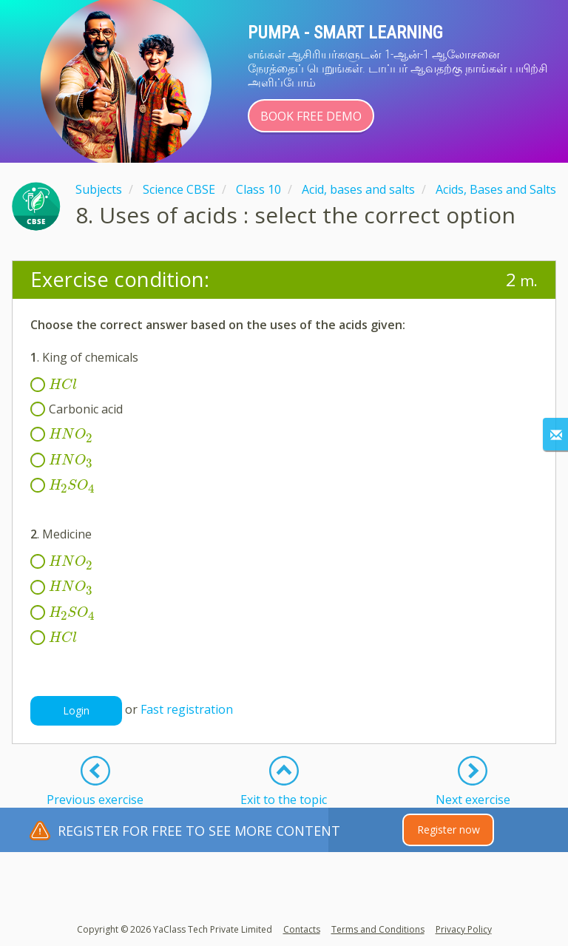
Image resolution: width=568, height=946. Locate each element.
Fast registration (187, 710)
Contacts (301, 929)
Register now (448, 829)
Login (76, 710)
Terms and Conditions (378, 929)
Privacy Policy (464, 929)
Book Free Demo (311, 116)
